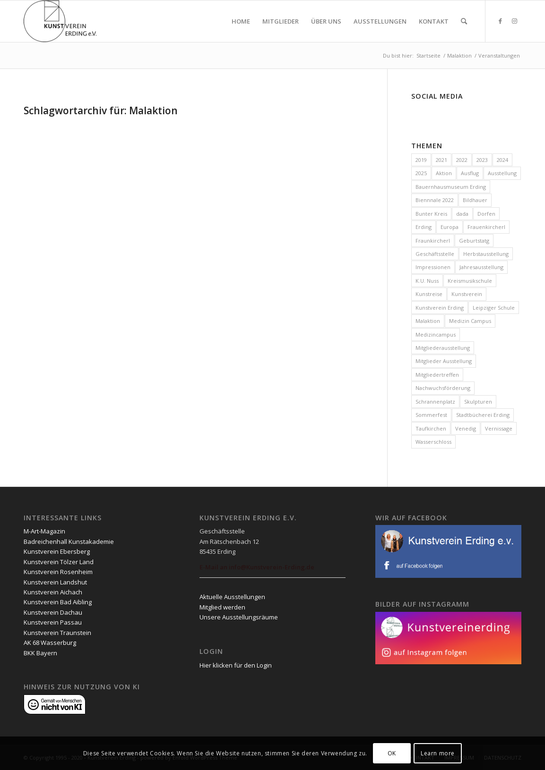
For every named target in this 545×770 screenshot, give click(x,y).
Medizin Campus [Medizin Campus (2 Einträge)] (470, 320)
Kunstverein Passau (53, 622)
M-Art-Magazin (44, 531)
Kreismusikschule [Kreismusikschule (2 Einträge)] (470, 280)
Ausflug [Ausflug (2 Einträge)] (470, 173)
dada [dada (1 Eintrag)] (462, 213)
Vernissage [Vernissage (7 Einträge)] (498, 428)
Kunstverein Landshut (55, 582)
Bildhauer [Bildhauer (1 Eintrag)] (475, 199)
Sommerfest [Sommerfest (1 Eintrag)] (431, 414)
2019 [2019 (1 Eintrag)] (421, 159)
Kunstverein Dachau (53, 612)
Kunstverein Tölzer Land (59, 562)
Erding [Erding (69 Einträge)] (423, 226)
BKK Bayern (40, 653)
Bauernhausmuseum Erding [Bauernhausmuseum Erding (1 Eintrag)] (450, 186)
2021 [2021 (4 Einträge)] (441, 159)
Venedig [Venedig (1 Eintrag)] (465, 428)
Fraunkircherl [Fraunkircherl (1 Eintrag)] (432, 240)
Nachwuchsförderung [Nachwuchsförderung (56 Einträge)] (442, 387)
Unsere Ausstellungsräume (238, 617)
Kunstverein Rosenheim (58, 571)
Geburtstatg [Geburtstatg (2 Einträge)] (474, 240)
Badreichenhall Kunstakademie (69, 541)
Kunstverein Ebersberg (57, 551)
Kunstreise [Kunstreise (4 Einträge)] (428, 293)
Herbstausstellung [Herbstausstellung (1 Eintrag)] (486, 253)
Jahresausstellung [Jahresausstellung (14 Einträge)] (481, 267)
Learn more (438, 753)
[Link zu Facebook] (500, 21)
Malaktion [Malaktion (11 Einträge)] (427, 320)
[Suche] (464, 21)
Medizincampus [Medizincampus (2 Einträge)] (435, 334)
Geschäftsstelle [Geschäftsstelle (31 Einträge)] (434, 253)
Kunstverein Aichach (53, 592)
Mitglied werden (222, 607)
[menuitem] (240, 21)
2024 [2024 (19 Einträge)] (502, 159)
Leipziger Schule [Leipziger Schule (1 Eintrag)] (494, 307)
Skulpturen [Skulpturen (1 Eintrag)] (478, 401)
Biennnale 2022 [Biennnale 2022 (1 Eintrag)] (434, 199)
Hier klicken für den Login (235, 665)
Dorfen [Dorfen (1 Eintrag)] (486, 213)
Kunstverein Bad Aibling (58, 602)
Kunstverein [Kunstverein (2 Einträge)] (466, 293)
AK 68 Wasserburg (50, 642)
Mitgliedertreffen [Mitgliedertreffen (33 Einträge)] (437, 374)
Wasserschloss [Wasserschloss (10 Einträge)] (433, 441)
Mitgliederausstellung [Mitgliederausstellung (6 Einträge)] (442, 347)
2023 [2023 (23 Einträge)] (482, 159)
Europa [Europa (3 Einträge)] (449, 226)
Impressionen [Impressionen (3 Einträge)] (432, 267)
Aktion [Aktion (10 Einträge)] (444, 173)
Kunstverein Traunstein (57, 632)
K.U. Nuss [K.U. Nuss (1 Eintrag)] (427, 280)
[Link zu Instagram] (514, 21)
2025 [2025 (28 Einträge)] (421, 173)
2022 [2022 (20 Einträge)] (461, 159)
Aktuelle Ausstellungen (232, 596)
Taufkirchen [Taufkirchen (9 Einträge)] (430, 428)
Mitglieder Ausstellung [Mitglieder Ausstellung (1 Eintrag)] (443, 360)
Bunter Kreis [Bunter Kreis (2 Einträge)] (431, 213)
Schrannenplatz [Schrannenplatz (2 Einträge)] (435, 401)
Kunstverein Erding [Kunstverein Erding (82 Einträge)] (439, 307)
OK (392, 753)
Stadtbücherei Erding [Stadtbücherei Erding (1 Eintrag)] (483, 414)
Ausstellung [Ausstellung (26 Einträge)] (502, 173)
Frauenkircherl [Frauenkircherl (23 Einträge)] (486, 226)
